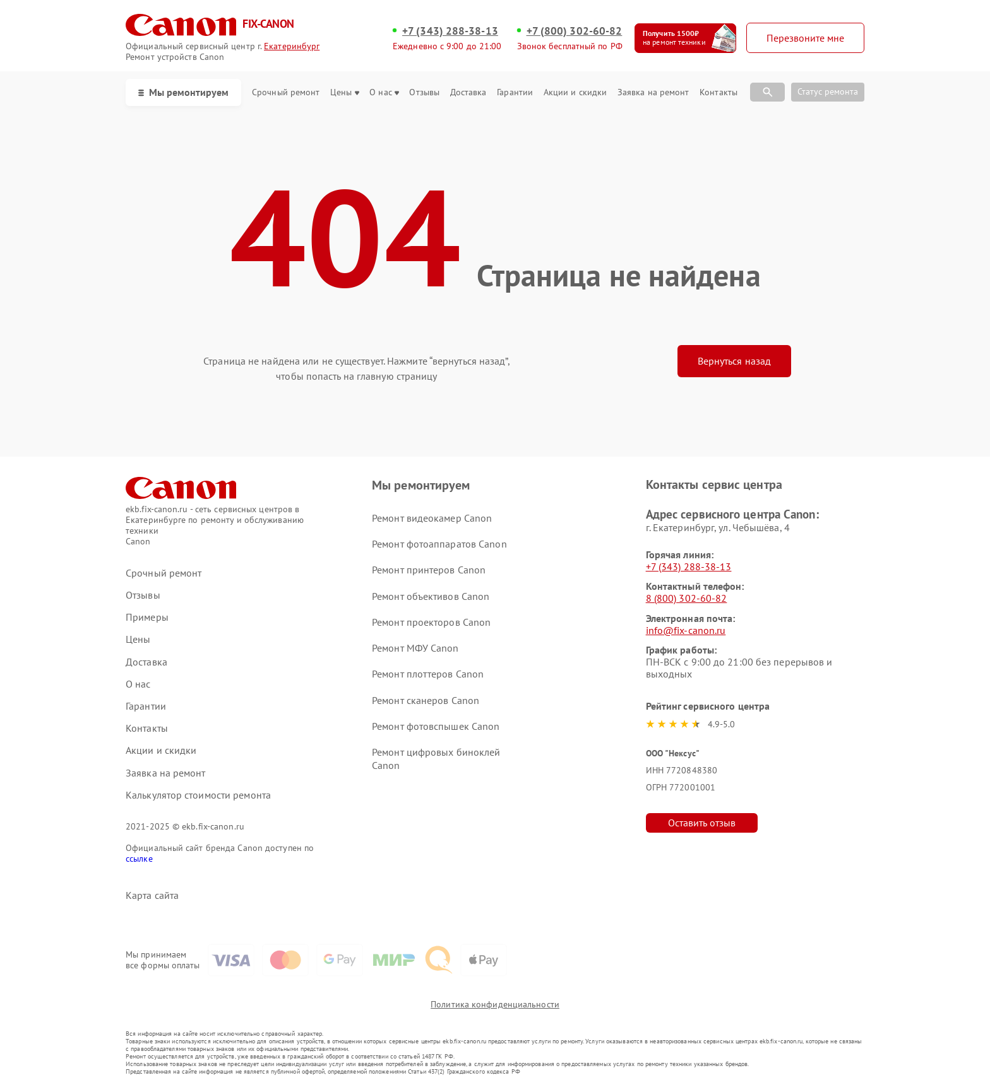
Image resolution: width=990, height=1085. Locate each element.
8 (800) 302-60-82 (686, 598)
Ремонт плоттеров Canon (428, 673)
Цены (344, 92)
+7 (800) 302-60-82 (575, 31)
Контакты (718, 92)
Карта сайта (152, 895)
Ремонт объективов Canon (430, 596)
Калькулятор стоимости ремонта (198, 795)
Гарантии (515, 92)
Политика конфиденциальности (495, 1004)
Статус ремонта (827, 91)
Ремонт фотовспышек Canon (435, 726)
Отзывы (424, 92)
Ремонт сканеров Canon (425, 700)
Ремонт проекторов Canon (431, 622)
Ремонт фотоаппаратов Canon (439, 543)
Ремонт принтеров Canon (429, 569)
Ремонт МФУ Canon (415, 648)
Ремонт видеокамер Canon (432, 518)
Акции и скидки (575, 92)
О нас (384, 92)
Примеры (147, 617)
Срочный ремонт (285, 92)
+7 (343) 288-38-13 (450, 31)
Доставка (468, 92)
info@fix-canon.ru (686, 630)
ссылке (139, 858)
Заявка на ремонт (653, 92)
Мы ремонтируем (183, 92)
